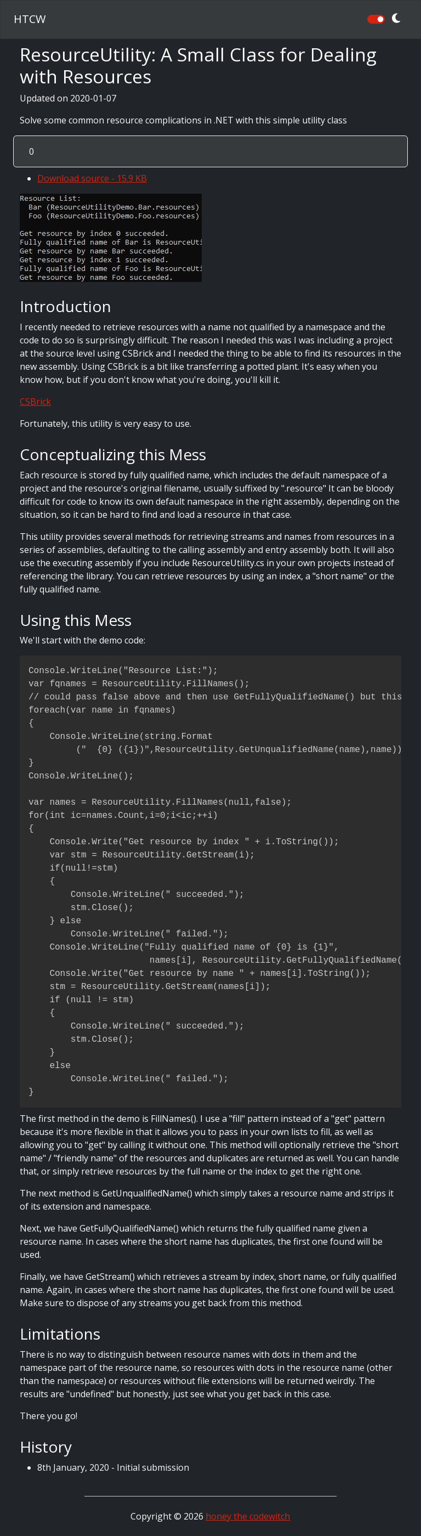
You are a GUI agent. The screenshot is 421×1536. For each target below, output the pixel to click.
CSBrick (35, 402)
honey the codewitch (248, 1516)
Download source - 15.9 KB (92, 178)
